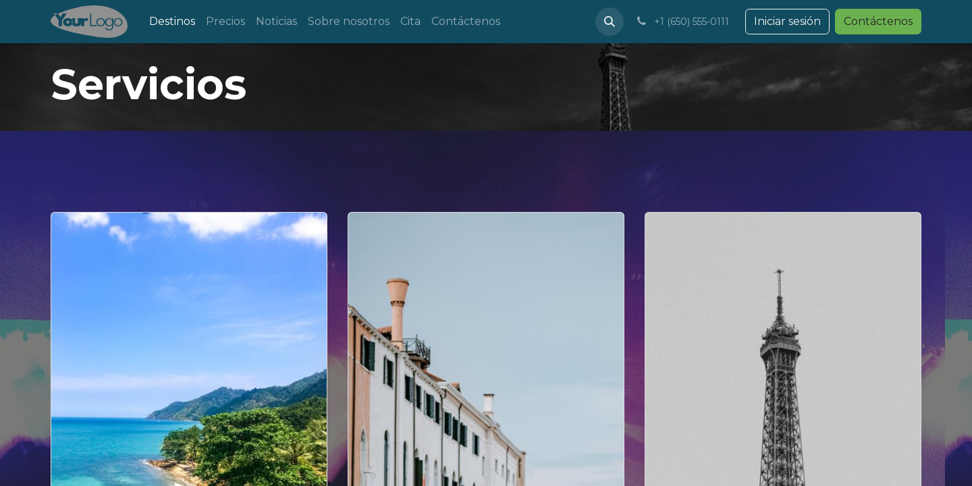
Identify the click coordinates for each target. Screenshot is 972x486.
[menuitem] (172, 21)
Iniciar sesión (787, 21)
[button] (609, 21)
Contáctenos (878, 21)
